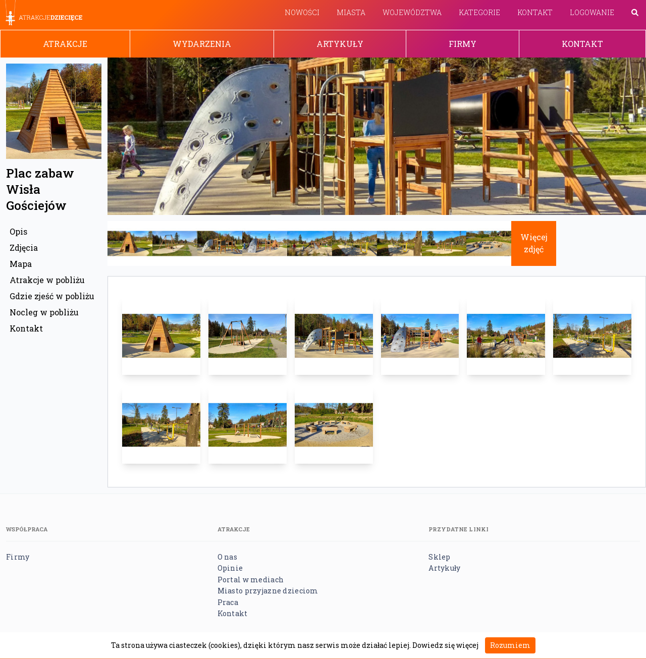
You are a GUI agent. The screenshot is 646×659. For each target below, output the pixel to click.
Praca (228, 602)
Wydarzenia (202, 43)
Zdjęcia (24, 247)
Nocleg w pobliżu (44, 312)
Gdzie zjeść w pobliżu (52, 296)
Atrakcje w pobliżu (47, 279)
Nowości (302, 12)
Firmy (462, 43)
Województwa (412, 12)
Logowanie (592, 12)
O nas (227, 557)
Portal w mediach (251, 579)
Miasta (351, 12)
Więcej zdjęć (534, 243)
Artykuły (339, 43)
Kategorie (479, 12)
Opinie (230, 568)
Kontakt (535, 12)
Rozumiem (510, 645)
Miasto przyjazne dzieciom (268, 590)
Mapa (21, 263)
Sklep (439, 557)
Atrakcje (65, 43)
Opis (18, 231)
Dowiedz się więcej (445, 645)
